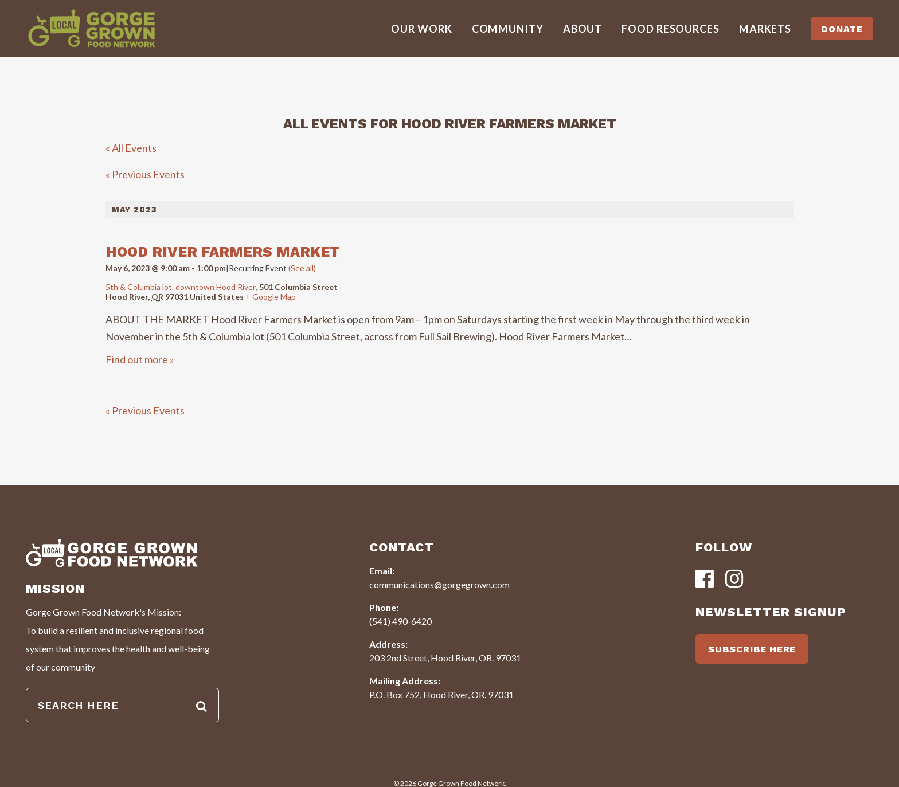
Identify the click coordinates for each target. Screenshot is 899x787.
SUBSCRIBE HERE (752, 649)
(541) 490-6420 (400, 621)
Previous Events (145, 174)
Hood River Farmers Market (222, 252)
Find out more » (139, 359)
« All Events (131, 148)
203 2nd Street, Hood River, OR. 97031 (445, 657)
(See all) (302, 268)
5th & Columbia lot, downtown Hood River (180, 287)
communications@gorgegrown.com (439, 584)
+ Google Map (270, 297)
